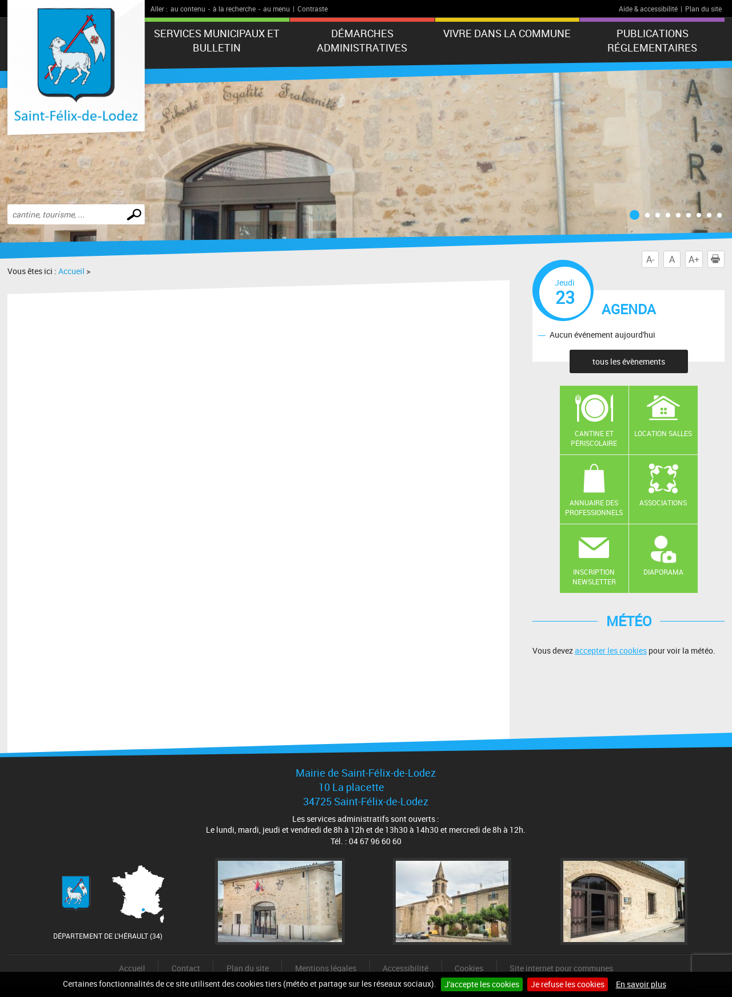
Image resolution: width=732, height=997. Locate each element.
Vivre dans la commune (507, 33)
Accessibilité (405, 968)
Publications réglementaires (652, 40)
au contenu (187, 8)
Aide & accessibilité (648, 8)
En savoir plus (641, 984)
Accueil (71, 271)
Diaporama (663, 571)
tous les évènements (628, 361)
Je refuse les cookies (567, 984)
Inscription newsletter (594, 576)
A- (650, 259)
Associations (663, 502)
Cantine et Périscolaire (594, 438)
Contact (186, 968)
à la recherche (234, 8)
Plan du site (703, 8)
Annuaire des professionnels (594, 507)
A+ (694, 259)
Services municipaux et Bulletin (217, 40)
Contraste (312, 8)
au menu (276, 8)
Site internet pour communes (561, 968)
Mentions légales (325, 968)
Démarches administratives (362, 40)
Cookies (469, 968)
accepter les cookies (611, 650)
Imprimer (718, 259)
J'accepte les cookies (481, 984)
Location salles (663, 433)
